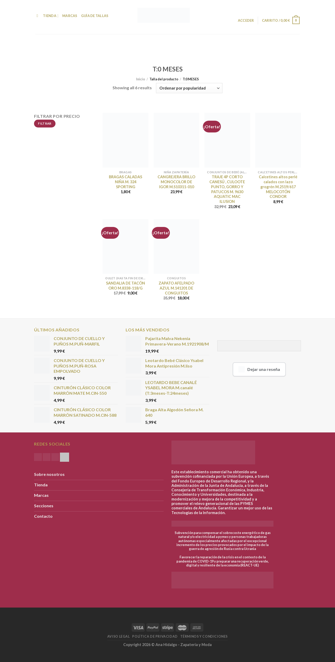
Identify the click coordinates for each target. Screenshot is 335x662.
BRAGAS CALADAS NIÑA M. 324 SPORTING (125, 182)
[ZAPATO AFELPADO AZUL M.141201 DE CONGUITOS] (176, 246)
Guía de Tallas (95, 16)
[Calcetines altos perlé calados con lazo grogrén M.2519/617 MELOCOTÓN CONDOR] (278, 140)
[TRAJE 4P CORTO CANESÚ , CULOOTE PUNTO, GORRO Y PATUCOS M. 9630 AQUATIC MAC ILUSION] (227, 140)
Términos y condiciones (204, 636)
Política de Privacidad (154, 636)
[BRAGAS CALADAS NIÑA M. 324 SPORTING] (125, 140)
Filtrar (45, 123)
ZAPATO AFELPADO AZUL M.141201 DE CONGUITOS (176, 288)
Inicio (140, 79)
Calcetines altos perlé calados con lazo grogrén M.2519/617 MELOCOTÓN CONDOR (278, 187)
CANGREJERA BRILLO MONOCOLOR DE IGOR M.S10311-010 (176, 182)
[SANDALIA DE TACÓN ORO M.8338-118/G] (125, 246)
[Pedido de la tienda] (189, 88)
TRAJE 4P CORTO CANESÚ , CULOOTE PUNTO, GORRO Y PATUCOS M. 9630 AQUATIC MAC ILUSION (227, 189)
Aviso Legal (118, 636)
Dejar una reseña (259, 369)
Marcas (69, 16)
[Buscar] (37, 16)
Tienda (51, 15)
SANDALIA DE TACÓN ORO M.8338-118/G (125, 285)
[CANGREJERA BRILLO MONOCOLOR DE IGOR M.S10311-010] (176, 140)
